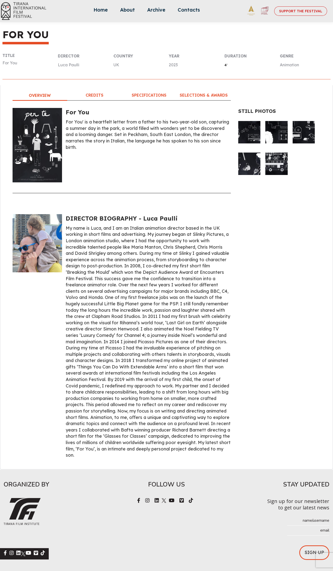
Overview (40, 95)
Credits (94, 95)
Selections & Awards (204, 95)
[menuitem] (100, 11)
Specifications (149, 95)
